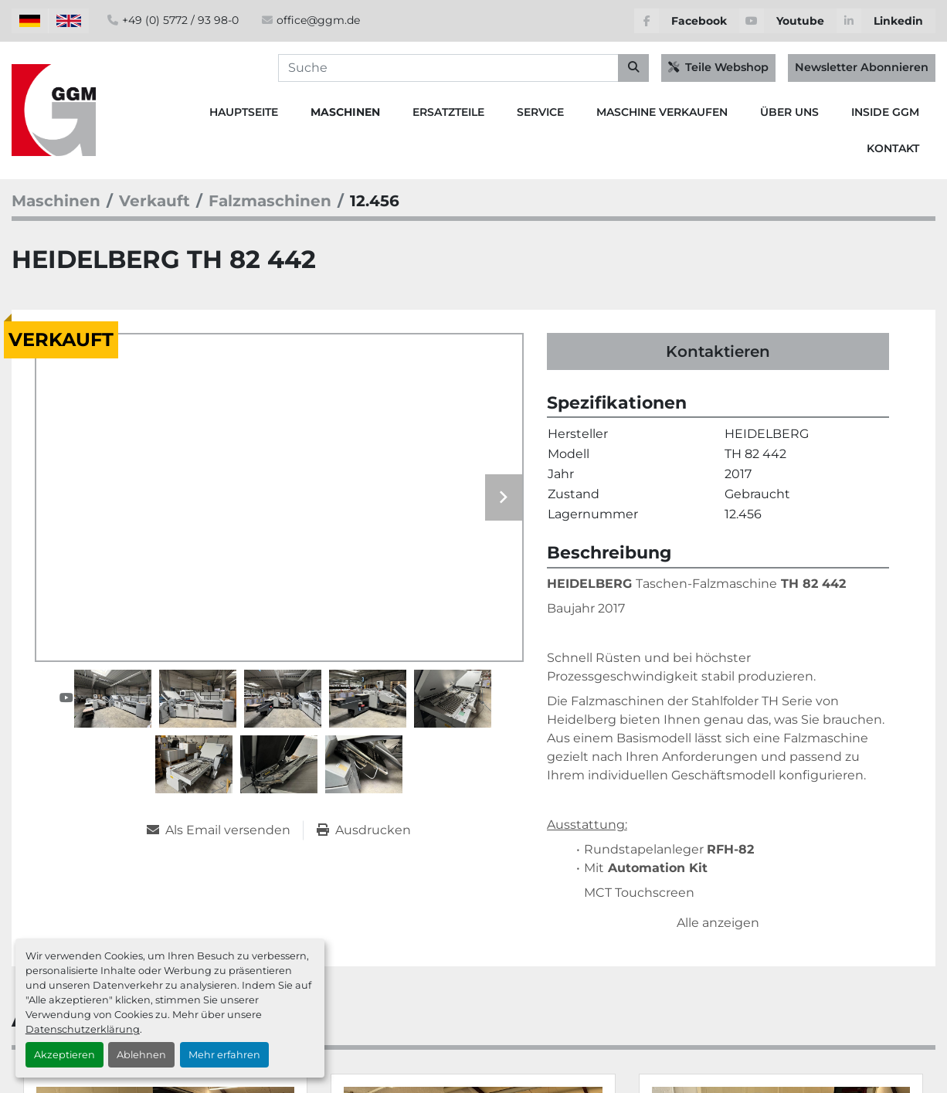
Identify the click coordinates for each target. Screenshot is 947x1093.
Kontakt (893, 148)
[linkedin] (886, 20)
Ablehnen (141, 1055)
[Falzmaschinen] (270, 201)
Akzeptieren (64, 1055)
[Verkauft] (154, 201)
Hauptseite (243, 112)
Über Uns (789, 112)
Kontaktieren (718, 351)
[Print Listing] (364, 830)
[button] (345, 112)
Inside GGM (885, 112)
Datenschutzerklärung (82, 1029)
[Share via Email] (225, 830)
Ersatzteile (448, 112)
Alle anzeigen (718, 922)
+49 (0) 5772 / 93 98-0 (180, 20)
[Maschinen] (56, 201)
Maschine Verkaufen (662, 112)
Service (540, 112)
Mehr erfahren (224, 1055)
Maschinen (345, 112)
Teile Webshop (718, 67)
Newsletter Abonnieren (861, 67)
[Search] (463, 68)
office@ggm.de (318, 20)
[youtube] (788, 20)
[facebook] (686, 20)
